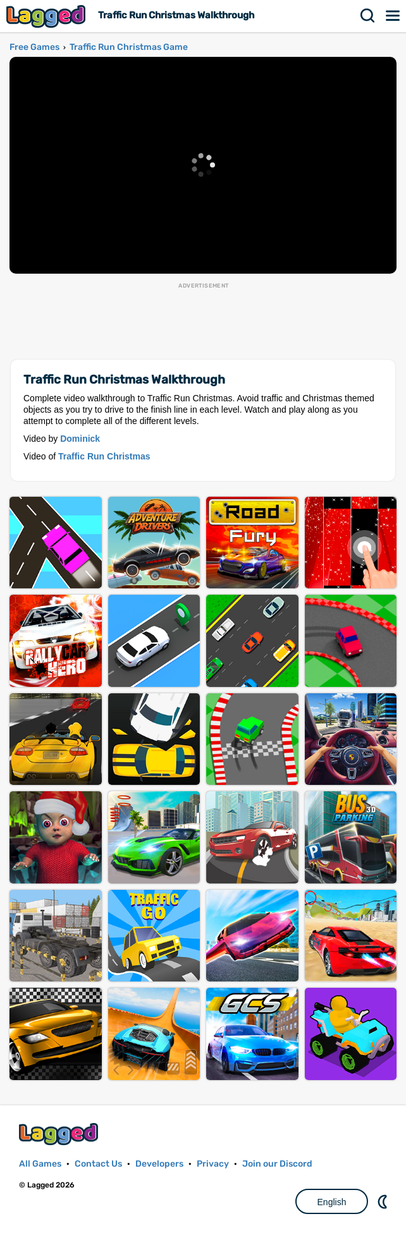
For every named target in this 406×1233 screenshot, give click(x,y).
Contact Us (98, 1163)
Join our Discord (277, 1163)
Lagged (47, 16)
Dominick (80, 439)
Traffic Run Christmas (104, 456)
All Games (40, 1163)
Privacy (213, 1163)
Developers (159, 1163)
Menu (393, 16)
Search (368, 16)
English (332, 1202)
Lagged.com (60, 1134)
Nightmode (384, 1201)
